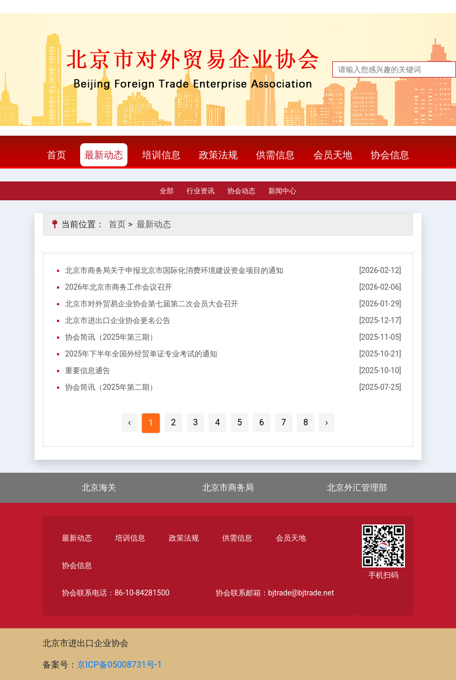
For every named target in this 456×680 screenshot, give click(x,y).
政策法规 (218, 154)
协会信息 (389, 154)
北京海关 (99, 487)
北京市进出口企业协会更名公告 (117, 320)
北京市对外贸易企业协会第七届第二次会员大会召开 (151, 303)
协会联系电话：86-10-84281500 (115, 592)
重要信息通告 (87, 370)
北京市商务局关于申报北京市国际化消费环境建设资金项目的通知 (174, 270)
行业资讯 (201, 191)
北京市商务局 (228, 487)
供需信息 (275, 154)
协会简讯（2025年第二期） (111, 387)
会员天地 (333, 154)
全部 (167, 191)
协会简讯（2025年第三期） (111, 337)
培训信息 (161, 154)
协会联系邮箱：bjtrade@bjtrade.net (275, 592)
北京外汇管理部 (357, 487)
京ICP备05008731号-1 (119, 665)
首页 (56, 154)
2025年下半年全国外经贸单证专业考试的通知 (141, 353)
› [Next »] (326, 422)
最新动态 (103, 154)
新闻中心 (282, 191)
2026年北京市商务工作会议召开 (118, 287)
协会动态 (241, 191)
